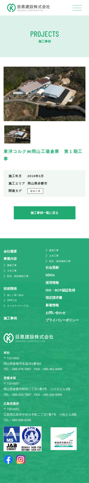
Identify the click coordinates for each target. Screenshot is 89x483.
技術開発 (10, 288)
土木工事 (12, 270)
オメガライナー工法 (17, 305)
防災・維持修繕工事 (17, 276)
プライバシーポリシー (62, 320)
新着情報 (52, 305)
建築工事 (35, 191)
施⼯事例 (10, 318)
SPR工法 (12, 300)
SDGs (50, 275)
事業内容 (10, 259)
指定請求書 (54, 297)
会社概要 (10, 251)
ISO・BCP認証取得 (60, 290)
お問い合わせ (56, 313)
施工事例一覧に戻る (44, 213)
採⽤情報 (52, 283)
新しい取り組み (15, 295)
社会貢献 (52, 267)
